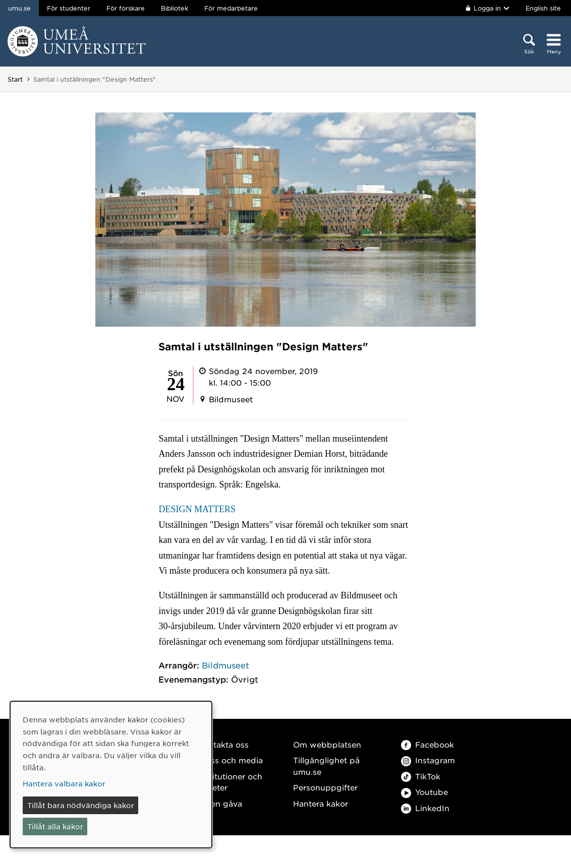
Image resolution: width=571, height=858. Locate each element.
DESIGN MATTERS (197, 509)
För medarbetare (231, 8)
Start (15, 79)
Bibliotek (174, 8)
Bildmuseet (225, 665)
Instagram (428, 760)
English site (543, 8)
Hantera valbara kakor (64, 783)
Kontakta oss (223, 744)
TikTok (420, 776)
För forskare (125, 8)
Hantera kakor (320, 803)
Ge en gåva (220, 803)
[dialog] (111, 774)
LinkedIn (425, 808)
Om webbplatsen (327, 744)
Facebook (427, 744)
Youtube (424, 791)
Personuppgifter (325, 787)
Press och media (230, 760)
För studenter (68, 8)
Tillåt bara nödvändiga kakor (80, 805)
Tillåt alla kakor (55, 826)
